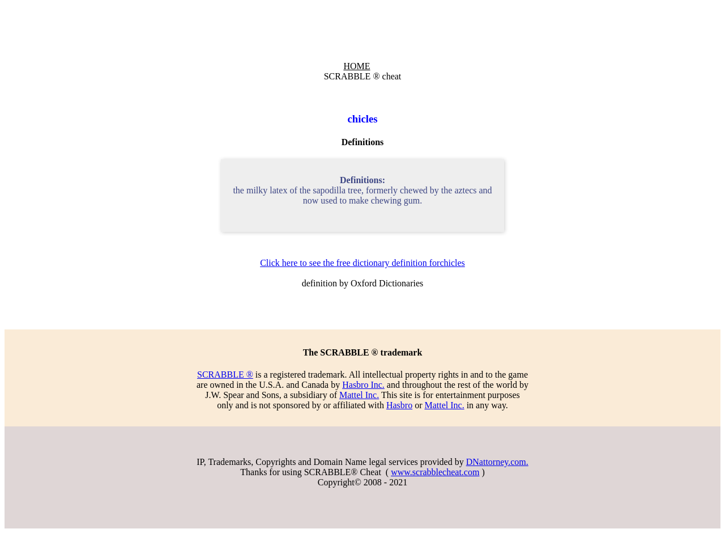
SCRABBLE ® (225, 374)
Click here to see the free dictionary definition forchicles (362, 263)
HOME (356, 66)
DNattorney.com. (497, 462)
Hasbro (399, 405)
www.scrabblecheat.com (435, 472)
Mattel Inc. (359, 395)
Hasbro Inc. (363, 385)
